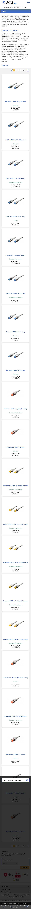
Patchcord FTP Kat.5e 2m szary (15, 293)
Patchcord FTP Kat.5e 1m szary (15, 217)
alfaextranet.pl (8, 7)
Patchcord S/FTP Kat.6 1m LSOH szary (15, 716)
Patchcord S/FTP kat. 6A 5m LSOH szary (15, 639)
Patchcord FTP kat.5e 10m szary (15, 178)
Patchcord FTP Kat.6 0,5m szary (15, 447)
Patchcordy (25, 7)
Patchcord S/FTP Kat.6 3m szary (15, 793)
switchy (4, 19)
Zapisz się (25, 867)
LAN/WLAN (17, 7)
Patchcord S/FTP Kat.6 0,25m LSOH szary (15, 678)
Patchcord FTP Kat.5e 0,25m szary (15, 101)
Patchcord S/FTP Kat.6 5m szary (15, 831)
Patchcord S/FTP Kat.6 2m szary (15, 755)
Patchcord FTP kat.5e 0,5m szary (15, 140)
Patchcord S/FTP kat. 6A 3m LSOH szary (15, 601)
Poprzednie (12, 70)
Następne (28, 70)
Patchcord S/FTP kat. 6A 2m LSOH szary (15, 562)
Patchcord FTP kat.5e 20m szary (15, 255)
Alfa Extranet (11, 2)
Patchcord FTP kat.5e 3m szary (15, 332)
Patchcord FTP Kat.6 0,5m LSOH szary (15, 409)
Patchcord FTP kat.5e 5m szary (15, 370)
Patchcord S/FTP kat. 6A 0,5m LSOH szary (15, 485)
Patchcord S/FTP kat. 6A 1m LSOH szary (15, 524)
